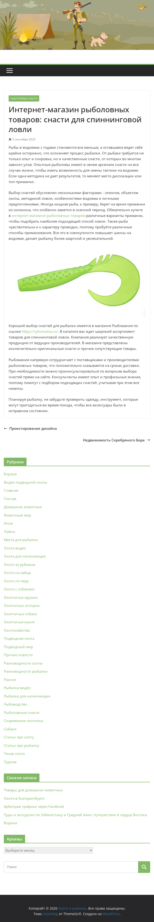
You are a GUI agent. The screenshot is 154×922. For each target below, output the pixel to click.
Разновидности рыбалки (26, 671)
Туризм (10, 761)
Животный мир (17, 515)
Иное (8, 523)
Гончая (10, 498)
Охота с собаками (19, 589)
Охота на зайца (17, 572)
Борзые (10, 473)
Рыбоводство (15, 704)
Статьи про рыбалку (21, 745)
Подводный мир (18, 646)
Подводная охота (19, 638)
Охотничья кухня (19, 622)
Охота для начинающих (25, 556)
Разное (10, 679)
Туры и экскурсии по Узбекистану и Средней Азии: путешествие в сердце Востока (75, 814)
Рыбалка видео (17, 687)
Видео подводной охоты (25, 482)
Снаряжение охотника (23, 720)
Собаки (10, 729)
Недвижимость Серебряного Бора (116, 440)
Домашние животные (23, 506)
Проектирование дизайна (30, 428)
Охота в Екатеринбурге (24, 798)
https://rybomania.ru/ (40, 331)
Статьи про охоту (19, 737)
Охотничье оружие (21, 597)
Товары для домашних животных (33, 790)
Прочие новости (18, 654)
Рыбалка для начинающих (27, 696)
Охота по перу (16, 581)
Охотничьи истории (22, 605)
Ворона (10, 822)
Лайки (9, 531)
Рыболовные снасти (24, 98)
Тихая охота (14, 753)
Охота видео (15, 548)
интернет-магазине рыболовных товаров (48, 215)
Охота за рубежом (19, 564)
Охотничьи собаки (20, 613)
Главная (11, 490)
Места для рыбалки (21, 539)
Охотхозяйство (17, 630)
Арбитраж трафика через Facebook (34, 806)
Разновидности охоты (23, 663)
